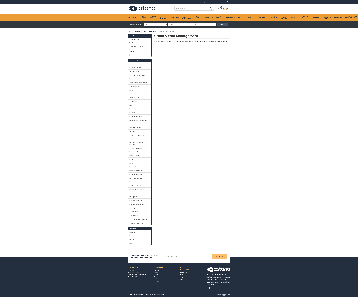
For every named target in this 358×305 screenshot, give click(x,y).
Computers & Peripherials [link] (137, 75)
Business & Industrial (273, 17)
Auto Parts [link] (132, 64)
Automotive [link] (133, 101)
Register (227, 2)
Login (220, 2)
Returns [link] (156, 275)
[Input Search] (191, 8)
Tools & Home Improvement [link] (138, 83)
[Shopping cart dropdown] (224, 8)
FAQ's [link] (155, 279)
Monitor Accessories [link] (135, 189)
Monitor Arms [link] (133, 193)
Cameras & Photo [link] (135, 128)
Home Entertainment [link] (136, 171)
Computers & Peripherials (164, 17)
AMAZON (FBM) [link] (134, 98)
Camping (316, 17)
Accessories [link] (133, 94)
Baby (239, 17)
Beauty (250, 17)
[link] (209, 288)
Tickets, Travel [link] (133, 212)
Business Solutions (142, 17)
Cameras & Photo (305, 17)
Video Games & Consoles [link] (137, 223)
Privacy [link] (156, 277)
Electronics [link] (132, 79)
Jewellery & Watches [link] (135, 185)
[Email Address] (188, 256)
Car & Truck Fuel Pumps (327, 17)
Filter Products (134, 36)
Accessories (208, 17)
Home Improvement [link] (135, 174)
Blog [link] (130, 243)
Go (222, 24)
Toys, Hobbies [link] (133, 215)
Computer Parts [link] (134, 71)
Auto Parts (132, 17)
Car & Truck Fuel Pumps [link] (136, 135)
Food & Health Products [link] (136, 152)
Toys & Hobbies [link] (134, 86)
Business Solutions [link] (135, 67)
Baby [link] (130, 105)
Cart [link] (181, 279)
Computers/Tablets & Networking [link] (136, 143)
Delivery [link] (156, 272)
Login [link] (181, 275)
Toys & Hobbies (196, 17)
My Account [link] (183, 273)
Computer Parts (152, 17)
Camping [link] (132, 131)
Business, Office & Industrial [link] (138, 120)
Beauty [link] (131, 109)
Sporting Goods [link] (134, 208)
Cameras (294, 17)
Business (262, 17)
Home (189, 2)
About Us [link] (132, 232)
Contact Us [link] (132, 239)
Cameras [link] (132, 124)
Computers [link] (133, 139)
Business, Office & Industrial (284, 17)
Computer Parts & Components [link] (137, 275)
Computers (338, 17)
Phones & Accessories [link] (136, 200)
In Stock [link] (134, 43)
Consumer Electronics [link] (136, 148)
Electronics (175, 17)
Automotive (230, 17)
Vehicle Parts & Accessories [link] (138, 219)
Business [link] (132, 113)
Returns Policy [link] (133, 236)
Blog (203, 2)
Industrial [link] (132, 182)
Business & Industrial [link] (135, 116)
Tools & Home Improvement (186, 17)
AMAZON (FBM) (218, 17)
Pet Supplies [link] (133, 197)
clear (139, 54)
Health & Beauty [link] (134, 156)
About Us (196, 2)
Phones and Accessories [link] (137, 204)
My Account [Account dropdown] (211, 2)
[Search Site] (210, 8)
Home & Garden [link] (134, 167)
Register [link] (182, 277)
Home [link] (131, 90)
